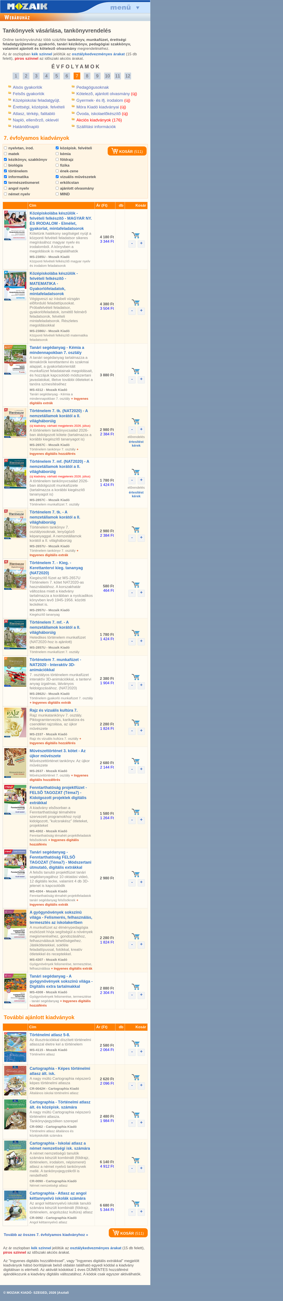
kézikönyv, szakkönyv (25, 160)
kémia (63, 154)
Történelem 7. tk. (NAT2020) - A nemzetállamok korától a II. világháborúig (59, 416)
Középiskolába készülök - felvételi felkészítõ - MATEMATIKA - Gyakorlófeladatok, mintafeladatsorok (54, 283)
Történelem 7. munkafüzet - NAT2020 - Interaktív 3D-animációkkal (55, 664)
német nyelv (17, 194)
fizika (62, 165)
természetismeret (21, 183)
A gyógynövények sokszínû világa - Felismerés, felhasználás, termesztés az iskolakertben (61, 917)
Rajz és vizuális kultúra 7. (54, 710)
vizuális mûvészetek (76, 177)
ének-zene (67, 171)
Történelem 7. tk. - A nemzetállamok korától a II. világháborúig (55, 517)
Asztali (63, 1292)
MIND (63, 194)
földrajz (64, 160)
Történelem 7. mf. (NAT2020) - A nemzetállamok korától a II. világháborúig (59, 466)
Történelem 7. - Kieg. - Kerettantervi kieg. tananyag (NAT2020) (56, 568)
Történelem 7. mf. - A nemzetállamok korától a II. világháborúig (55, 627)
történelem (16, 171)
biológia (13, 165)
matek (11, 154)
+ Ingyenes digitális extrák (50, 702)
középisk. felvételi (74, 148)
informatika (16, 177)
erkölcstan (67, 183)
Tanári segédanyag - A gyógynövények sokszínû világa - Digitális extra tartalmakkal (61, 981)
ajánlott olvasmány (75, 188)
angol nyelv (16, 188)
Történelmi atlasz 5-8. (50, 1035)
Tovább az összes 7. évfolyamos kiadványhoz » (46, 1235)
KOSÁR (122, 152)
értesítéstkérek (136, 443)
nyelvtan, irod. (19, 148)
